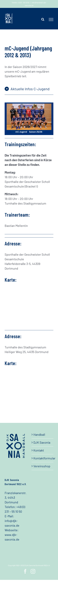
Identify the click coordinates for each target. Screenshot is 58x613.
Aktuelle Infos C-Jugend (30, 89)
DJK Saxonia (41, 442)
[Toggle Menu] (51, 19)
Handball (39, 434)
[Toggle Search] (42, 19)
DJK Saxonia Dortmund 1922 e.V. (37, 565)
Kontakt (38, 450)
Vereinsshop (41, 466)
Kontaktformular (42, 458)
